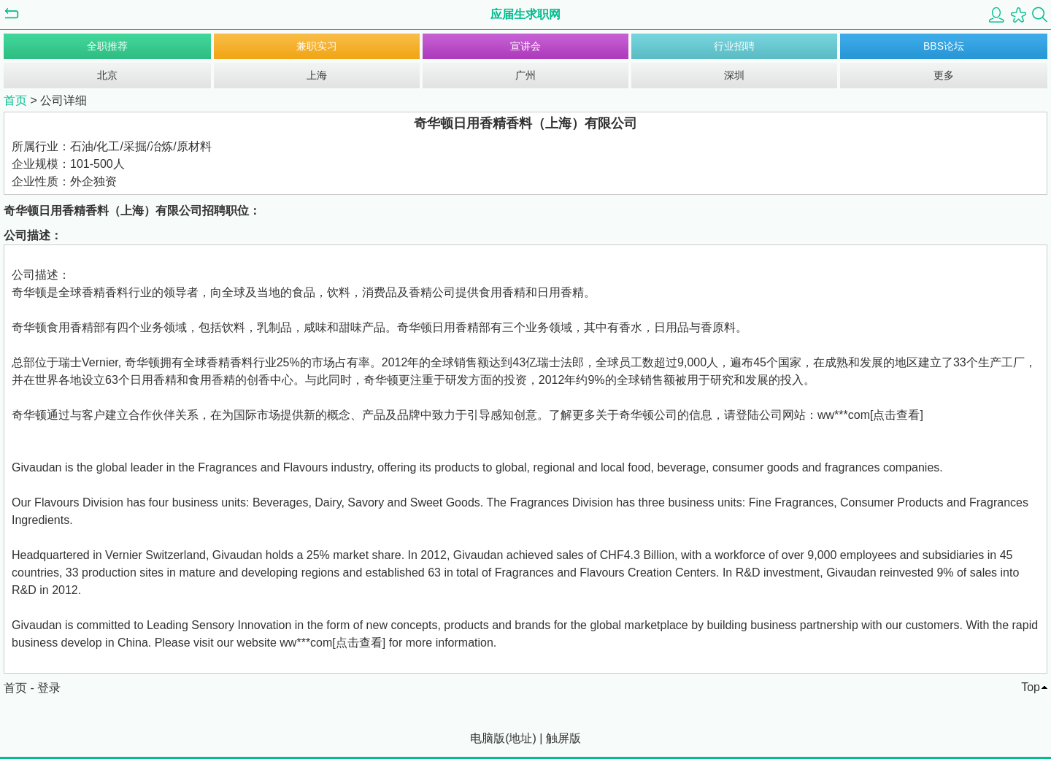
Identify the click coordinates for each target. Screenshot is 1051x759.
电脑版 (487, 738)
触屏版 (563, 738)
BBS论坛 (943, 46)
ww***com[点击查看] (870, 415)
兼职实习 (316, 46)
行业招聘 (734, 46)
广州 (525, 75)
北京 (107, 75)
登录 (49, 688)
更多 (943, 75)
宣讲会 (525, 46)
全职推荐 (107, 46)
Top (1030, 687)
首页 (15, 100)
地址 (520, 738)
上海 (317, 75)
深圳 (734, 75)
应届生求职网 (525, 14)
